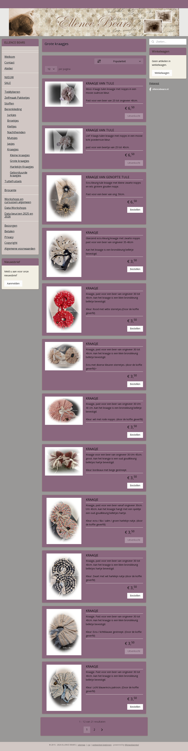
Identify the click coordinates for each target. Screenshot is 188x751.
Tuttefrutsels (13, 181)
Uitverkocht (134, 116)
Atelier (8, 68)
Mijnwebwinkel (132, 744)
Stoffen (9, 103)
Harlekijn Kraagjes (22, 167)
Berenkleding (13, 109)
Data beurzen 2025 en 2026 (18, 215)
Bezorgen (10, 225)
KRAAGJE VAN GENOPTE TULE (107, 177)
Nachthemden (16, 132)
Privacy (9, 237)
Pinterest (154, 83)
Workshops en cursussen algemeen (17, 200)
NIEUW (9, 77)
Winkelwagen (162, 73)
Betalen (9, 231)
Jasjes (11, 144)
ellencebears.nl (159, 89)
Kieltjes (11, 126)
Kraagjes (13, 149)
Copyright (10, 243)
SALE (7, 83)
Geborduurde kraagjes (18, 174)
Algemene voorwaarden (19, 248)
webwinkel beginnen (102, 744)
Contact (9, 62)
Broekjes (13, 120)
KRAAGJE (92, 233)
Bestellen (135, 209)
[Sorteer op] (118, 61)
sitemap (81, 744)
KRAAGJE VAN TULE (100, 83)
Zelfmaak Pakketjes (17, 98)
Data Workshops (15, 208)
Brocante (10, 190)
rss (89, 744)
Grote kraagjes (19, 161)
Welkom (9, 57)
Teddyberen (12, 92)
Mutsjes (12, 138)
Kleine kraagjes (20, 155)
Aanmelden (13, 283)
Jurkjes (11, 115)
